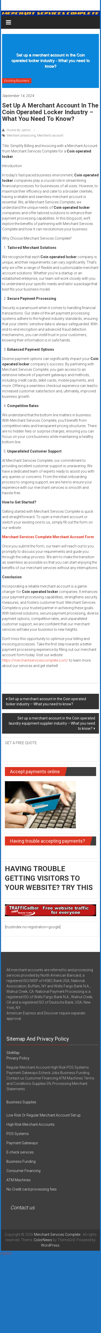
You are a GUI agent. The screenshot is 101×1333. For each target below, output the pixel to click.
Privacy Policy (17, 1058)
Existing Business (16, 81)
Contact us (22, 1207)
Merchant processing (21, 135)
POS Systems (17, 1134)
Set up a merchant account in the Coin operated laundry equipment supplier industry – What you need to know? (52, 723)
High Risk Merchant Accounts (30, 1124)
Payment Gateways (22, 1143)
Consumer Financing (23, 1171)
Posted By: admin (18, 130)
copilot (5, 1253)
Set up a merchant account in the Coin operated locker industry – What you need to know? (46, 701)
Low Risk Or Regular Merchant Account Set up (43, 1115)
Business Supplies (21, 1102)
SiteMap (13, 1053)
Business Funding (21, 1161)
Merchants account (50, 135)
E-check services (20, 1152)
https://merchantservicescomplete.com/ (35, 660)
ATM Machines (18, 1180)
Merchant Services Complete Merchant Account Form (48, 537)
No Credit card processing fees (31, 1189)
